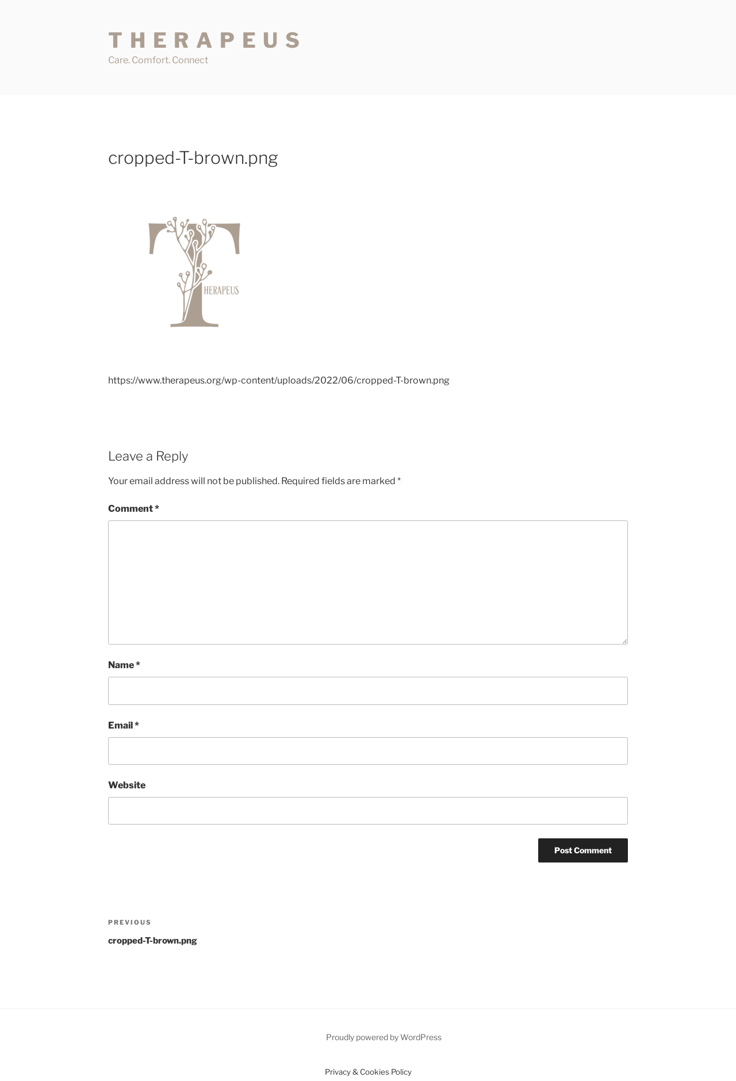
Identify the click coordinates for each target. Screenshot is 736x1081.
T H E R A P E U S (204, 40)
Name (124, 665)
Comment (133, 508)
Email (123, 725)
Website (126, 785)
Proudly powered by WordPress (384, 1037)
